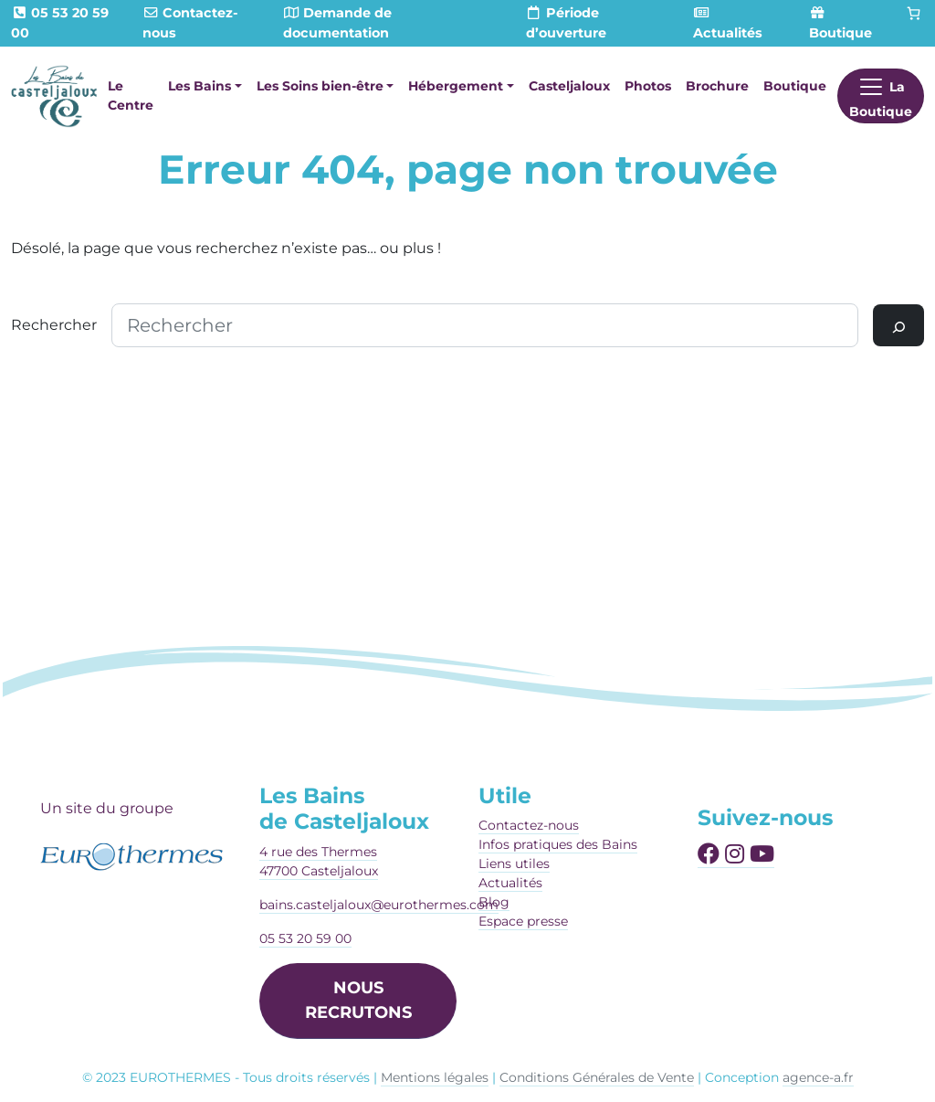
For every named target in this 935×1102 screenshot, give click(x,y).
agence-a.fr (818, 1077)
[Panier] (914, 14)
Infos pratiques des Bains (557, 844)
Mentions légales (435, 1077)
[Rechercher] (898, 325)
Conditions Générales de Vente (596, 1077)
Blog (494, 902)
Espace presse (523, 921)
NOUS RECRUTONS (358, 1000)
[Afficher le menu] (880, 96)
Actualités (510, 882)
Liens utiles (514, 863)
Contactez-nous (528, 825)
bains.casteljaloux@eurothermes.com (379, 904)
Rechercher (54, 325)
